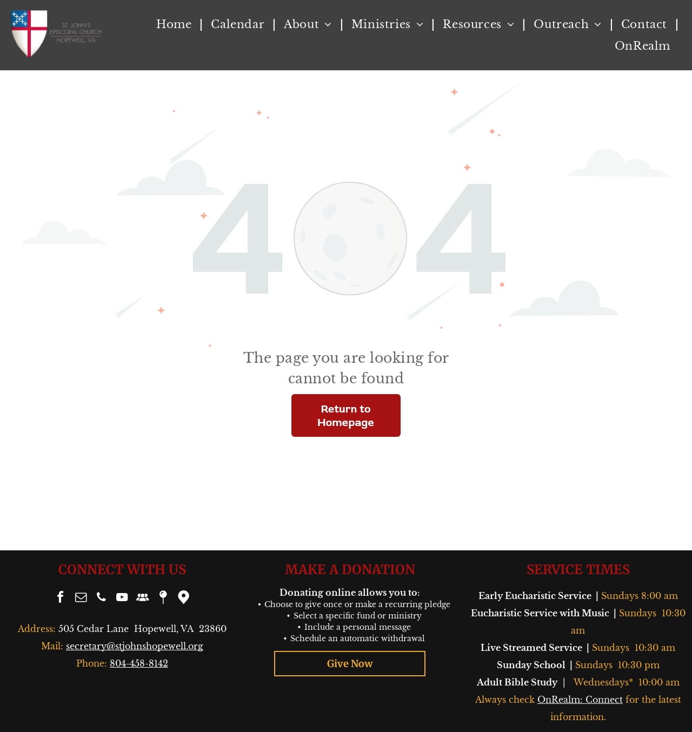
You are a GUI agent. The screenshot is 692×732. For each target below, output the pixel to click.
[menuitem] (175, 24)
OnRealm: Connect (580, 699)
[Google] (183, 599)
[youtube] (122, 599)
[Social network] (142, 599)
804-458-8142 (139, 663)
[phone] (101, 599)
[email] (81, 599)
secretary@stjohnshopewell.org (134, 646)
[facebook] (60, 599)
